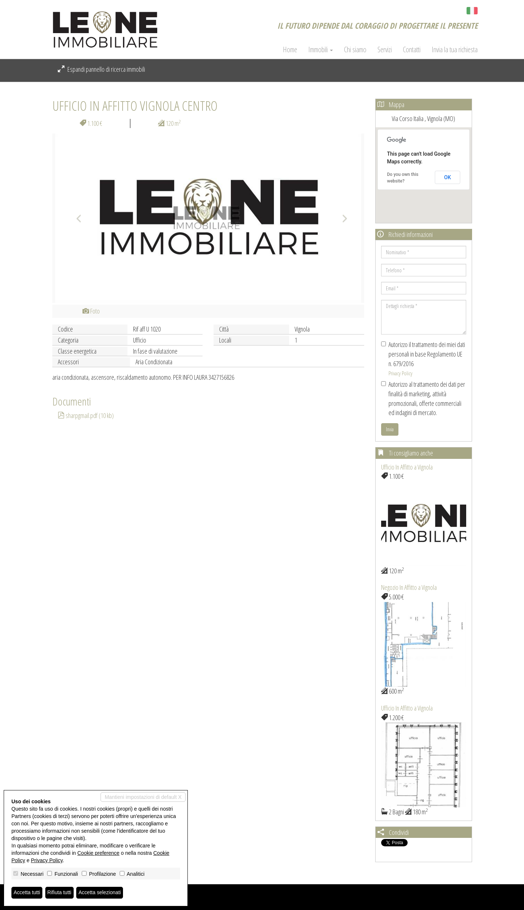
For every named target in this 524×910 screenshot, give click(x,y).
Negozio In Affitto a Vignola (409, 587)
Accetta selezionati (100, 893)
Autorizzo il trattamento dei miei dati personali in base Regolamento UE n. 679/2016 (423, 358)
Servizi (384, 49)
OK (447, 177)
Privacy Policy (400, 373)
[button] (75, 218)
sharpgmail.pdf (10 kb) (86, 415)
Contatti (412, 49)
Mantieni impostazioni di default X (143, 797)
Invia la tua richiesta (455, 49)
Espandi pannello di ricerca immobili (101, 69)
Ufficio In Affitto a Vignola (407, 467)
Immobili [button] (320, 49)
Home (290, 49)
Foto (91, 311)
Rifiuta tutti (60, 893)
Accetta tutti (27, 893)
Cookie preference (98, 853)
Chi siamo (355, 49)
